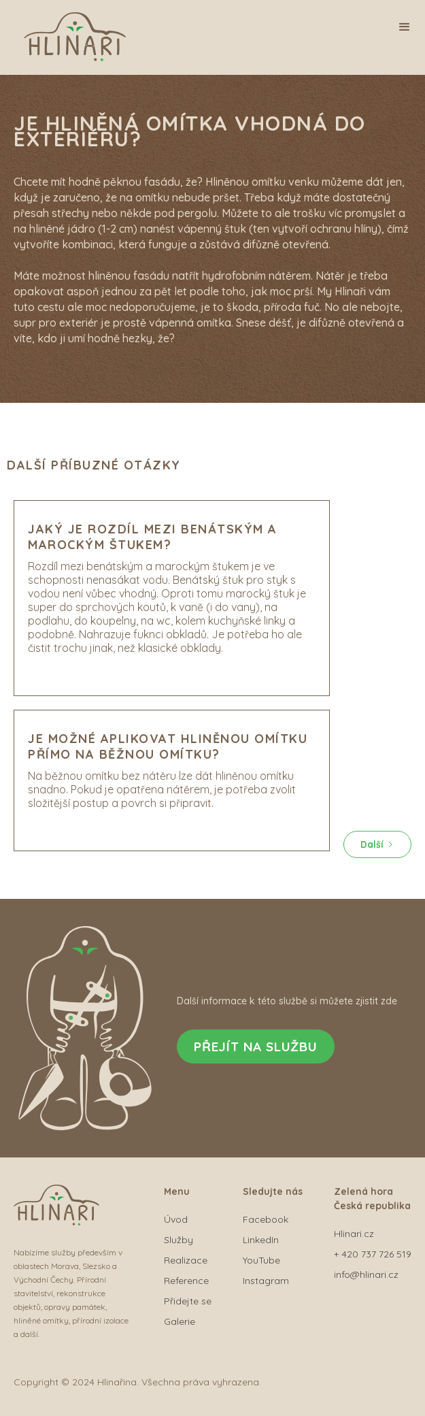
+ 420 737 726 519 (372, 1254)
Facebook (265, 1219)
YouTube (261, 1260)
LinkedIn (261, 1240)
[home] (78, 40)
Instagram (266, 1280)
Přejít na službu (256, 1046)
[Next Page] (377, 844)
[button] (404, 27)
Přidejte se (187, 1301)
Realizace (185, 1260)
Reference (186, 1280)
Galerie (179, 1321)
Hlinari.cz (354, 1234)
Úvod (176, 1219)
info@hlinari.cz (366, 1274)
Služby (178, 1240)
